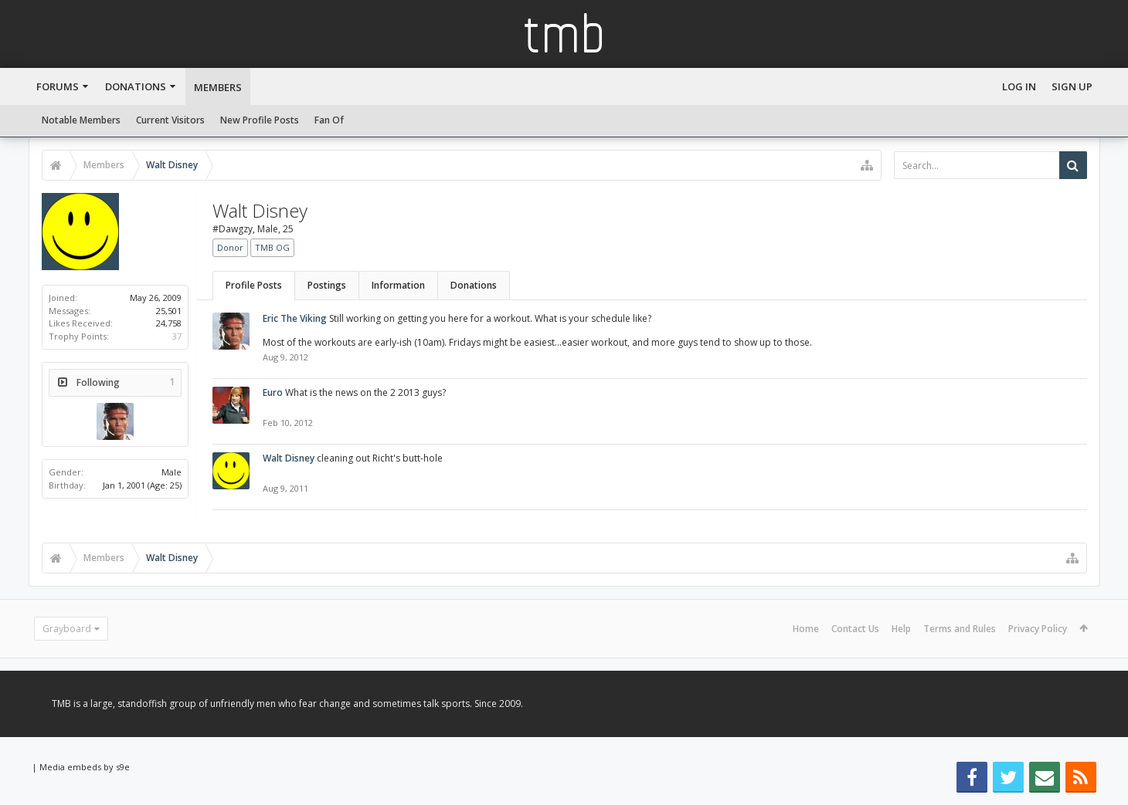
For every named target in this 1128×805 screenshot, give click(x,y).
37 (177, 336)
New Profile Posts (259, 120)
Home (806, 628)
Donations (135, 86)
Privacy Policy (1037, 628)
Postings (326, 285)
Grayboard (66, 628)
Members (218, 87)
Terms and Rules (959, 628)
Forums (57, 86)
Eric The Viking (295, 318)
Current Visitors (170, 120)
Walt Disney (288, 458)
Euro (273, 392)
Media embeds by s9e (84, 767)
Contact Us (855, 628)
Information (398, 285)
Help (901, 628)
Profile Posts (254, 285)
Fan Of (329, 120)
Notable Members (81, 120)
